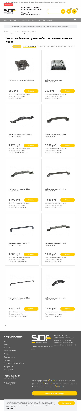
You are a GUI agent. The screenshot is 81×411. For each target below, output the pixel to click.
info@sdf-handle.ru (10, 380)
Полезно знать (39, 2)
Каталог (15, 31)
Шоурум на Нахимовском (58, 2)
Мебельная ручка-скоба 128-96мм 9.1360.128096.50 (20, 136)
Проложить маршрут (54, 395)
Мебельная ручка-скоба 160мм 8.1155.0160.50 (56, 246)
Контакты (47, 2)
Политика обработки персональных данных (42, 350)
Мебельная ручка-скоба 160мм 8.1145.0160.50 (56, 191)
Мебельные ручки (38, 20)
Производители (23, 2)
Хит (48, 46)
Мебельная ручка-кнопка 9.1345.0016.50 (53, 81)
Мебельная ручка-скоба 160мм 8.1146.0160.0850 (19, 246)
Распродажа (8, 4)
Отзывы (31, 2)
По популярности (29, 46)
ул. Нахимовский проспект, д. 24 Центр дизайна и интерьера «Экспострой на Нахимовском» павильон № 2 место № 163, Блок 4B (65, 342)
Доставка (15, 2)
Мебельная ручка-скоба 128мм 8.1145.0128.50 (56, 136)
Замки (49, 20)
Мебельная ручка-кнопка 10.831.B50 (21, 80)
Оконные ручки (24, 20)
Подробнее (9, 408)
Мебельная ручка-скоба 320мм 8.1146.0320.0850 (19, 300)
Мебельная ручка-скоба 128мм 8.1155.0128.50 (19, 191)
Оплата (9, 2)
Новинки (54, 46)
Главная (6, 31)
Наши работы (9, 372)
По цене (41, 46)
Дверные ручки (10, 20)
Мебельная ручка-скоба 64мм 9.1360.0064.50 (55, 300)
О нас (5, 2)
